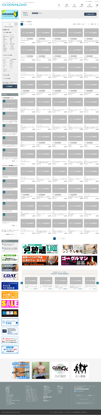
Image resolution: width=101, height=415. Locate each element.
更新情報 (60, 391)
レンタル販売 (60, 388)
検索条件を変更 (91, 14)
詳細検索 (10, 86)
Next (97, 283)
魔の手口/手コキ (6, 36)
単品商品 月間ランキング (31, 390)
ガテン (11, 68)
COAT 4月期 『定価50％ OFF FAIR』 (13, 400)
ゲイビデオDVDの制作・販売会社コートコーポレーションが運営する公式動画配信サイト (19, 2)
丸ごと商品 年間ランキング (31, 396)
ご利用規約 (89, 395)
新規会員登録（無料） (47, 397)
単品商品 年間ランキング (31, 392)
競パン (11, 65)
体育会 (11, 60)
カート (97, 6)
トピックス (59, 390)
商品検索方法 (46, 389)
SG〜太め (5, 69)
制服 (11, 63)
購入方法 (45, 395)
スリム (4, 59)
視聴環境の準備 (47, 387)
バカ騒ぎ (11, 46)
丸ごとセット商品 (9, 394)
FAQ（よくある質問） (48, 390)
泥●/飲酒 (4, 49)
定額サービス (60, 386)
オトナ (11, 66)
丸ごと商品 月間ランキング (31, 395)
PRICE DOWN (9, 401)
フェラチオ (12, 36)
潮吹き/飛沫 (12, 43)
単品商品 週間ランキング (31, 389)
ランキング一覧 (29, 387)
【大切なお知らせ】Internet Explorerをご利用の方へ (9, 245)
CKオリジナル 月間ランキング (32, 399)
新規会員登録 (89, 6)
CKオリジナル (9, 397)
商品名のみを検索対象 (8, 26)
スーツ (4, 68)
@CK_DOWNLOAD (80, 391)
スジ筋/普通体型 (13, 59)
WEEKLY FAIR (9, 398)
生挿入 (4, 45)
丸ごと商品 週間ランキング (31, 393)
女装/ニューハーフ (6, 71)
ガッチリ (5, 62)
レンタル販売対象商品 (10, 403)
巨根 (4, 60)
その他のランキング (9, 234)
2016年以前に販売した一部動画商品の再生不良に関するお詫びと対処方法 (10, 249)
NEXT (30, 24)
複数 (11, 39)
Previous (22, 283)
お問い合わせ (79, 395)
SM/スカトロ (5, 43)
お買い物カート (46, 400)
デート (4, 35)
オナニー (11, 35)
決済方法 (45, 393)
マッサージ (12, 49)
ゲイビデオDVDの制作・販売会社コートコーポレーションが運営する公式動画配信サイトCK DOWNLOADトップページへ (14, 5)
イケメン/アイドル (6, 57)
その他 (4, 51)
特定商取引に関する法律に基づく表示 (84, 403)
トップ (59, 6)
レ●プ (11, 42)
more (13, 161)
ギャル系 (11, 62)
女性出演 (5, 39)
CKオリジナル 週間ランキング (32, 398)
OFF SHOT (12, 48)
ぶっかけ (11, 45)
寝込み (4, 46)
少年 (4, 63)
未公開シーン (5, 48)
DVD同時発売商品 (9, 395)
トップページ (8, 386)
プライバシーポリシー (84, 399)
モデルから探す (6, 75)
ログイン (97, 1)
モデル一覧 (8, 404)
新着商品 (8, 391)
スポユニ (5, 65)
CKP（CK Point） (47, 392)
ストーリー (5, 42)
